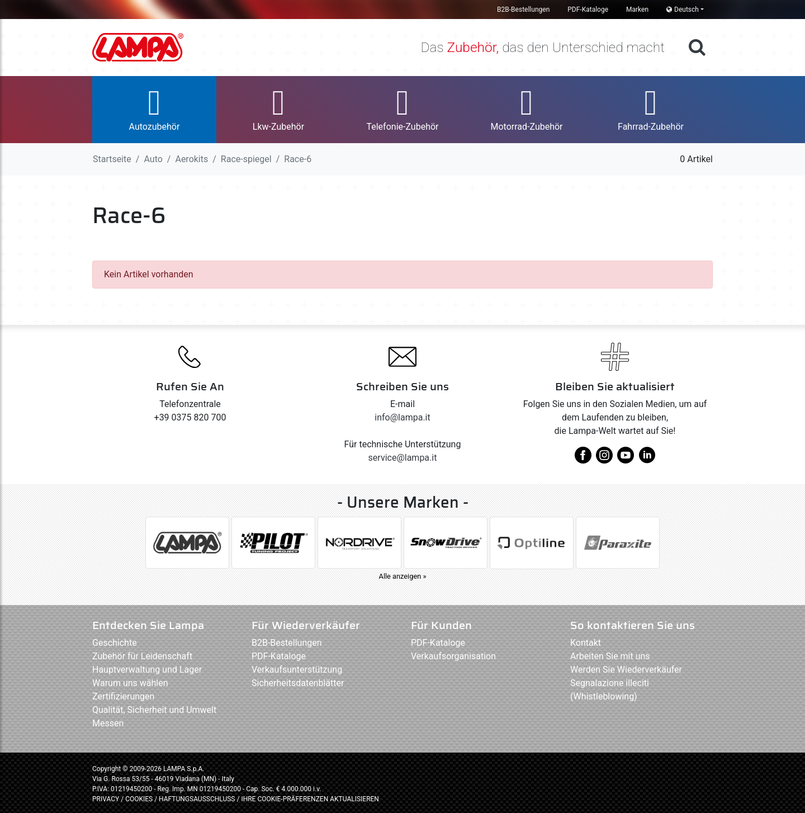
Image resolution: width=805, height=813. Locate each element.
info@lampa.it (402, 417)
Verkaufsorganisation (453, 656)
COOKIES (139, 799)
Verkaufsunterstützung (297, 669)
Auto (153, 159)
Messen (108, 723)
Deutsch (682, 9)
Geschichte (114, 642)
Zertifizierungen (123, 696)
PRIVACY (105, 799)
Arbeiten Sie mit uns (610, 656)
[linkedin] (646, 459)
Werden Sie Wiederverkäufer (626, 669)
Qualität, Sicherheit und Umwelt (154, 710)
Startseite (112, 159)
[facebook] (583, 459)
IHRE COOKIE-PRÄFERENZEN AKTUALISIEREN (310, 799)
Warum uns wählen (130, 683)
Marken (637, 9)
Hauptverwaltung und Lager (147, 669)
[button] (154, 109)
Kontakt (585, 642)
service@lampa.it (402, 457)
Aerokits (191, 159)
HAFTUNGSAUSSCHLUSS (197, 799)
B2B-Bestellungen (523, 9)
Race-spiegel (246, 159)
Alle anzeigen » (403, 576)
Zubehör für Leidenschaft (142, 656)
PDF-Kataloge (587, 9)
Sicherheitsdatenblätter (298, 683)
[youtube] (625, 459)
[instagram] (604, 459)
